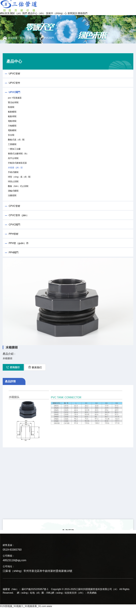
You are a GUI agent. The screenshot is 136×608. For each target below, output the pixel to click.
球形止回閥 (13, 181)
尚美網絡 (92, 593)
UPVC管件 (14, 83)
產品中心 (33, 38)
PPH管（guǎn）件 (19, 243)
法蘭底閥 (12, 195)
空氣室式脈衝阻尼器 (17, 163)
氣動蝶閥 (12, 112)
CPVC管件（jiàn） (19, 215)
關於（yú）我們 (18, 13)
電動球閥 (12, 121)
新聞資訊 (72, 13)
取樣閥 (11, 107)
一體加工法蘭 (14, 149)
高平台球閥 (13, 158)
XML (48, 593)
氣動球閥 (12, 116)
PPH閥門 (13, 252)
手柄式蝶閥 (13, 172)
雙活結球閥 (13, 102)
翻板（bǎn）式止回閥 (18, 186)
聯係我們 (82, 13)
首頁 (22, 38)
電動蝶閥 (12, 130)
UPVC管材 (14, 73)
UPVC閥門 (48, 38)
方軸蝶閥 (12, 125)
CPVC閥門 (14, 224)
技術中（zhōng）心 (56, 13)
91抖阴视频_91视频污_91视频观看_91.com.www (26, 606)
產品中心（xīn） (36, 13)
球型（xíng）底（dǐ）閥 (19, 177)
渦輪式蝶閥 (13, 191)
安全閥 (11, 135)
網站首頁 (5, 13)
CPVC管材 (14, 206)
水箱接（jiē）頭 (15, 167)
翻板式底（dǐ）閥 (16, 139)
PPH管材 (13, 234)
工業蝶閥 (12, 144)
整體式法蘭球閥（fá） (18, 153)
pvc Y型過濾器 (15, 98)
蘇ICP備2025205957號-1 (35, 589)
